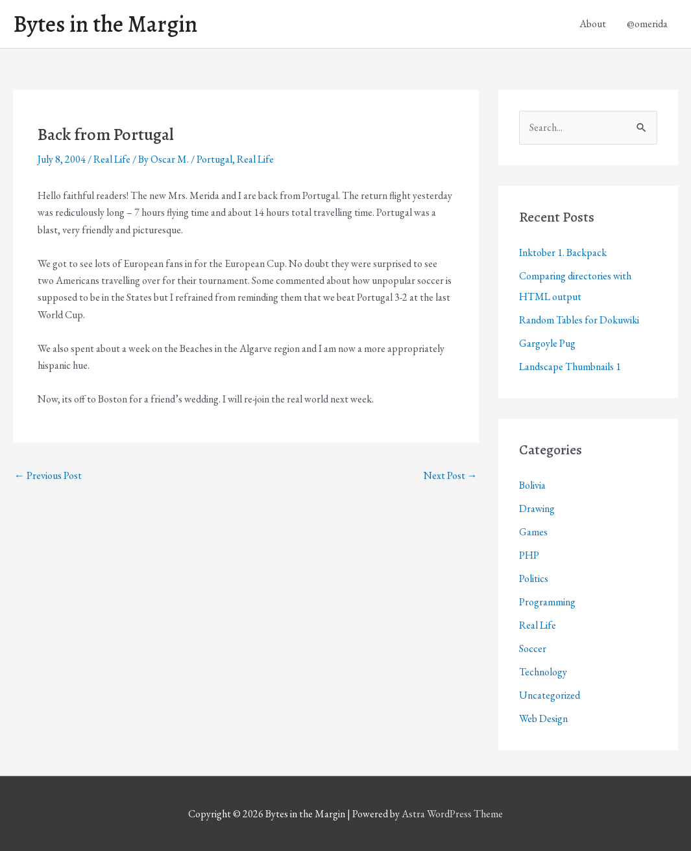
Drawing (537, 508)
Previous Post (48, 475)
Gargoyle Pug (547, 343)
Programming (547, 602)
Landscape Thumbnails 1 (570, 366)
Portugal (214, 159)
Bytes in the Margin (105, 24)
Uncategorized (549, 695)
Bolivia (532, 485)
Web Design (543, 718)
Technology (543, 672)
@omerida (647, 23)
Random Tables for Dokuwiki (579, 320)
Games (533, 532)
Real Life (111, 159)
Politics (533, 578)
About (592, 23)
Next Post (451, 475)
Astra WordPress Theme (452, 814)
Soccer (532, 648)
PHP (529, 555)
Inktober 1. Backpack (563, 252)
